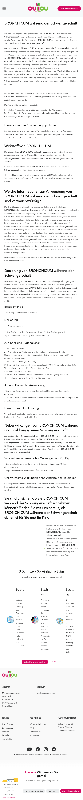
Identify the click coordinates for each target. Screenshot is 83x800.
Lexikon (5, 731)
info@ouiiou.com (48, 693)
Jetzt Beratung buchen (69, 8)
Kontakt (5, 735)
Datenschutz (35, 731)
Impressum (34, 735)
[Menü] (5, 8)
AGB (32, 728)
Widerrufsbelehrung (38, 724)
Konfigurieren (52, 791)
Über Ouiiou (7, 724)
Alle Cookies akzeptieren (70, 791)
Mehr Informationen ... (9, 797)
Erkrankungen (8, 728)
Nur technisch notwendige (34, 791)
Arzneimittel (7, 739)
